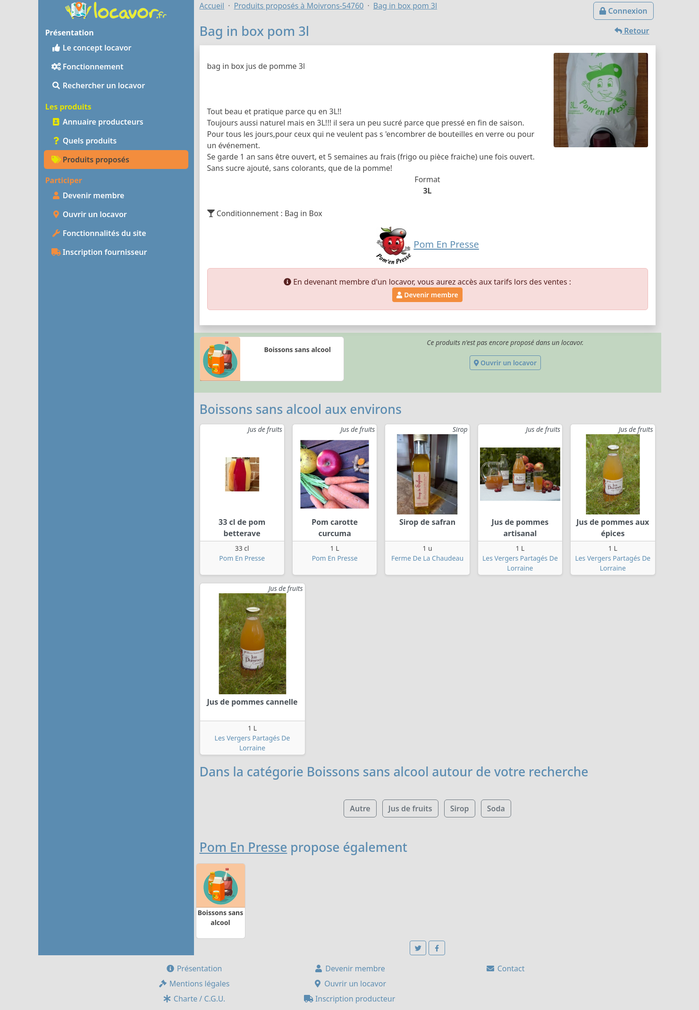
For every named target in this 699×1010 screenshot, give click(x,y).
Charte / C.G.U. (194, 998)
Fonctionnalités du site (98, 233)
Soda (496, 808)
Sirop (459, 808)
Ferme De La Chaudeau (427, 558)
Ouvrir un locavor (89, 214)
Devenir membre (88, 195)
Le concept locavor (91, 47)
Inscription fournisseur (99, 252)
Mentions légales (194, 983)
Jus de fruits (410, 808)
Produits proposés (90, 159)
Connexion (623, 11)
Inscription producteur (350, 998)
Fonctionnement (87, 66)
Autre (360, 808)
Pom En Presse (242, 558)
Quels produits (84, 140)
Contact (505, 968)
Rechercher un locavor (98, 85)
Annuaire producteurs (97, 122)
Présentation (194, 968)
